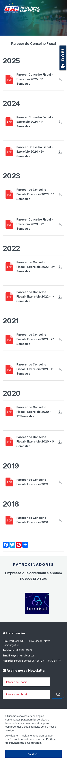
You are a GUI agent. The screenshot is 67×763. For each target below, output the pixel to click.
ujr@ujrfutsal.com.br (22, 655)
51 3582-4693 (24, 650)
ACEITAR (33, 753)
